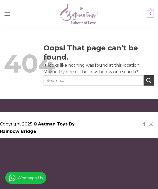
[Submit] (149, 80)
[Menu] (7, 13)
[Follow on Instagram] (151, 124)
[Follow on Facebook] (144, 124)
